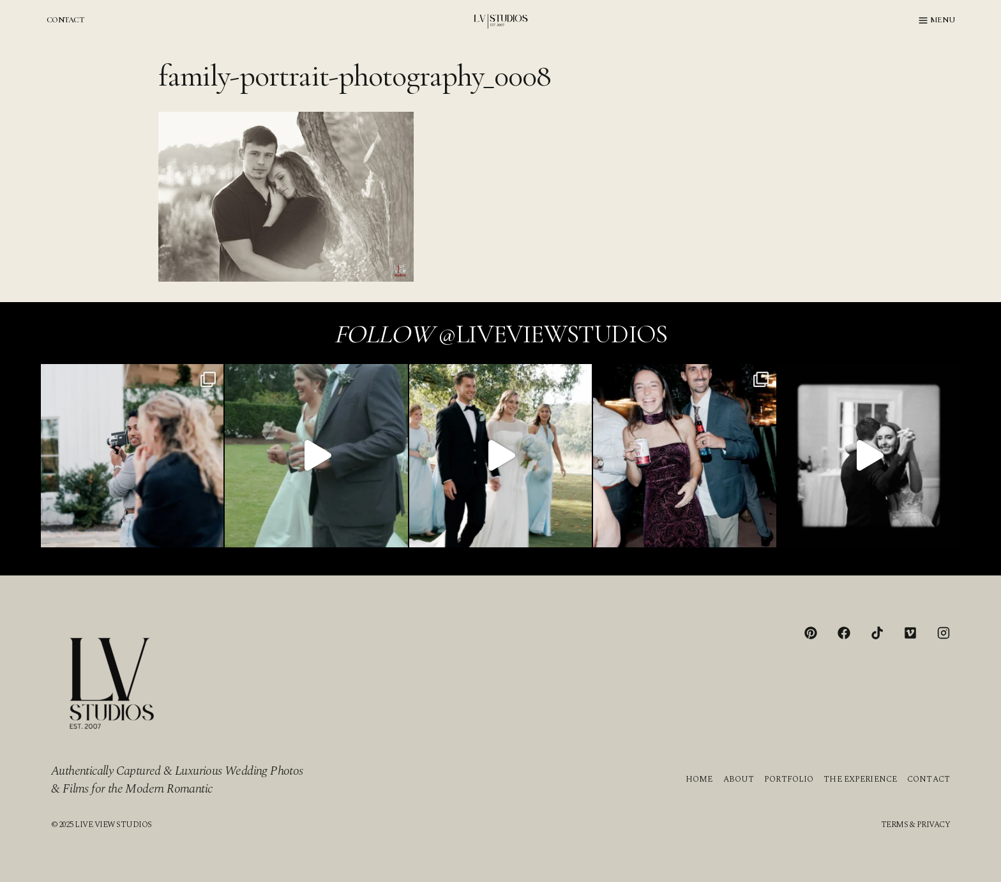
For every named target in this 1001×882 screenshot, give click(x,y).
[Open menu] (937, 20)
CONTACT (65, 20)
